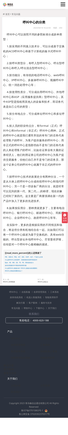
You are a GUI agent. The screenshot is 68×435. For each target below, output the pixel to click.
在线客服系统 (47, 352)
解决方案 (21, 316)
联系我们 (16, 405)
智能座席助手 (51, 311)
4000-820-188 (41, 334)
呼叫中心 (13, 305)
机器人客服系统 (34, 311)
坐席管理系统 (40, 305)
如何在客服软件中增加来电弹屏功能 (22, 275)
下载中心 (40, 322)
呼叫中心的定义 (43, 294)
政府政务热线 (18, 365)
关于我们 (52, 322)
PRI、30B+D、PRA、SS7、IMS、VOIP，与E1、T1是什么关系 (34, 260)
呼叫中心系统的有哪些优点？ (19, 283)
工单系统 (54, 305)
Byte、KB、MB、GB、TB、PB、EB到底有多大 (27, 271)
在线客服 (26, 305)
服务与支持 (46, 316)
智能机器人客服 (48, 365)
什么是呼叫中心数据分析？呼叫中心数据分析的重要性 (31, 279)
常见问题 (16, 14)
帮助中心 (28, 322)
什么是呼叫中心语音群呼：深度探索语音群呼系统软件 (31, 266)
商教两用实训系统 (20, 371)
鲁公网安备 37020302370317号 (34, 428)
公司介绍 (16, 399)
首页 (7, 14)
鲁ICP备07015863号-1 (32, 424)
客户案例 (33, 316)
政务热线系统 (16, 311)
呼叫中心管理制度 (9, 294)
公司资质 (45, 399)
